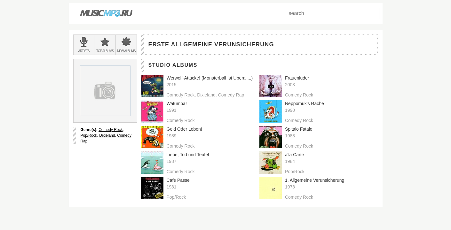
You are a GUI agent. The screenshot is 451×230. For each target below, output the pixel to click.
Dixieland (107, 135)
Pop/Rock (89, 135)
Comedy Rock (111, 129)
